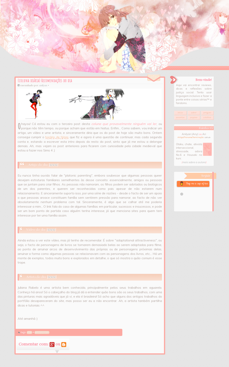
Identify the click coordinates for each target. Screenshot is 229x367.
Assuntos (180, 117)
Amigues (207, 112)
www (53, 165)
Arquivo (193, 117)
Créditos (207, 117)
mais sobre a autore (194, 162)
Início (180, 112)
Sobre (193, 112)
